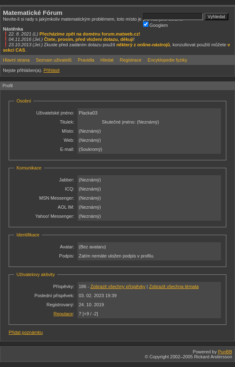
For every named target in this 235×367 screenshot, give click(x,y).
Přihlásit (51, 70)
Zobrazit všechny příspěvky (117, 286)
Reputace (63, 313)
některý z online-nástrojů (143, 44)
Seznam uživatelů (54, 59)
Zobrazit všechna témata (173, 286)
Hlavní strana (16, 59)
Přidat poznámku (26, 332)
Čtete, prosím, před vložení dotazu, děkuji (89, 39)
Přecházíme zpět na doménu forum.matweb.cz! (90, 33)
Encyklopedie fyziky (167, 59)
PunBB (225, 351)
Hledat (107, 59)
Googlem (155, 24)
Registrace (130, 59)
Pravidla (86, 59)
